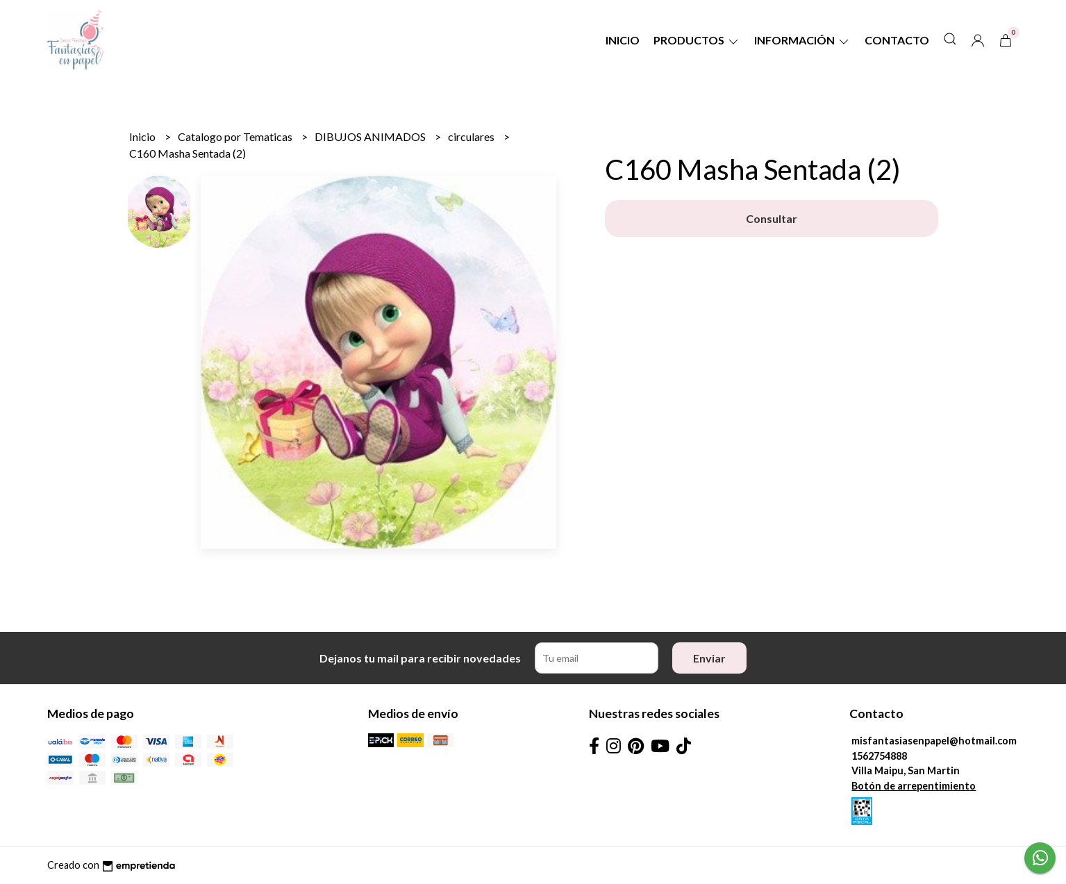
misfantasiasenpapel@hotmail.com (934, 741)
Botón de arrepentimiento (913, 786)
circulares (472, 136)
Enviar (709, 658)
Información (802, 40)
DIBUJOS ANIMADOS (371, 136)
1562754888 (879, 756)
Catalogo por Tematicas (236, 136)
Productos (696, 40)
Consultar (771, 218)
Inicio (623, 40)
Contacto (897, 40)
